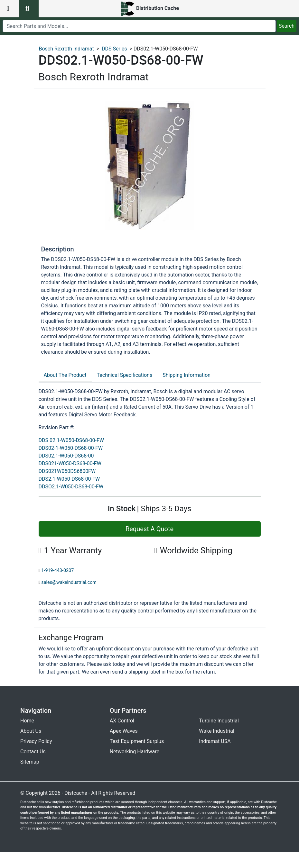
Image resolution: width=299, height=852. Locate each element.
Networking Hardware (134, 751)
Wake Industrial (216, 731)
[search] (139, 26)
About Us (30, 731)
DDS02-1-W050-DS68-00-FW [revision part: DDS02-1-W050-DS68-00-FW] (71, 448)
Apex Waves (124, 731)
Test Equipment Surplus (137, 741)
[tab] (65, 375)
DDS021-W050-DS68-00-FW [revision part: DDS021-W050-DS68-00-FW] (70, 463)
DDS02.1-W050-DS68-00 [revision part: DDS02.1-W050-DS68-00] (66, 456)
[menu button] (9, 8)
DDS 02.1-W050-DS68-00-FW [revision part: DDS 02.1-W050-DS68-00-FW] (71, 440)
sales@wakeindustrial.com (69, 582)
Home (27, 721)
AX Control (122, 721)
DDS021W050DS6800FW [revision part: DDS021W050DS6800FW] (67, 471)
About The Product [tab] (65, 375)
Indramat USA (214, 741)
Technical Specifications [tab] (125, 375)
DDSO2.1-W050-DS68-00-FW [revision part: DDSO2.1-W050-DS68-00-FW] (71, 487)
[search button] (29, 8)
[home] (149, 8)
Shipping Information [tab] (186, 375)
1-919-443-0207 (57, 570)
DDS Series (114, 49)
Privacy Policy (36, 741)
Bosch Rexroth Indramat (66, 49)
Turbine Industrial (219, 721)
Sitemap (29, 762)
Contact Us (33, 751)
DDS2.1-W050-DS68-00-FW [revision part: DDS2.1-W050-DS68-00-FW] (69, 479)
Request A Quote (149, 529)
